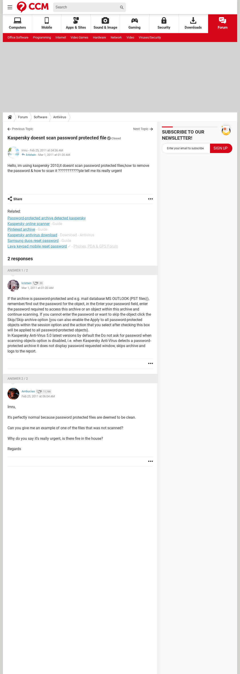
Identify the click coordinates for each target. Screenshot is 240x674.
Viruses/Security (150, 37)
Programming (42, 37)
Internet (61, 37)
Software (40, 117)
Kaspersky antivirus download (32, 235)
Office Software (18, 37)
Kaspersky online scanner (29, 224)
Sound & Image (105, 23)
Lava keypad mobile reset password (37, 246)
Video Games (79, 37)
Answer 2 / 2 (18, 378)
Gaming (134, 23)
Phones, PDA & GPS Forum (96, 246)
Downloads (193, 23)
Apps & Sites (76, 23)
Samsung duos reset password (33, 240)
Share (17, 199)
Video (130, 37)
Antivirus (59, 117)
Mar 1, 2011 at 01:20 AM (54, 155)
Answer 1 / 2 (18, 270)
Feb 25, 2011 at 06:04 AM (38, 396)
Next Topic (140, 129)
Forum (223, 23)
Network (116, 37)
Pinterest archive (21, 229)
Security (164, 23)
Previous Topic (22, 129)
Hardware (99, 37)
